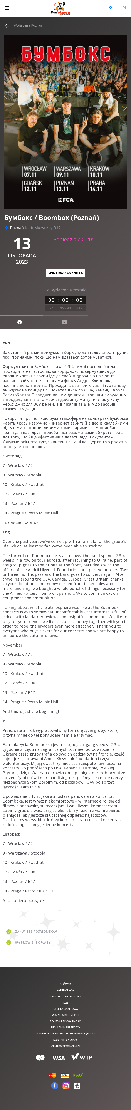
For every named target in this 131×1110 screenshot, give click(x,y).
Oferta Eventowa (65, 1009)
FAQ (65, 1003)
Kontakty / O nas (65, 1040)
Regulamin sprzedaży (65, 1027)
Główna (65, 984)
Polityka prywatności (65, 1021)
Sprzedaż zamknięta (65, 273)
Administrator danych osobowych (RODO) (66, 1033)
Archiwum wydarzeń (65, 1046)
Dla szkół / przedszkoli (65, 996)
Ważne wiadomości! (65, 1015)
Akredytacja (65, 990)
